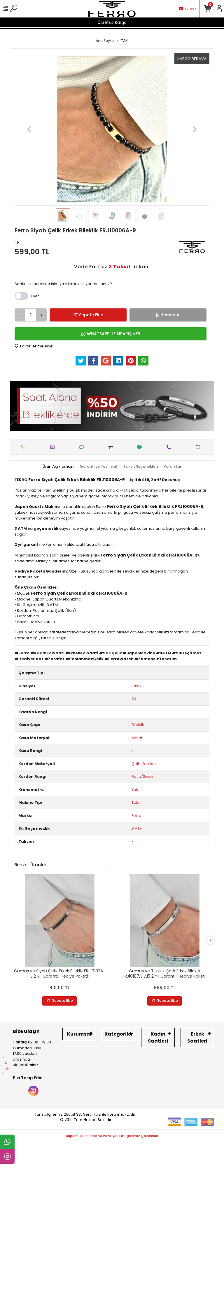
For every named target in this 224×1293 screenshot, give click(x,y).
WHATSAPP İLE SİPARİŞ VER (110, 334)
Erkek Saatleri (197, 1037)
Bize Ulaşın (26, 1031)
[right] (211, 940)
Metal (137, 738)
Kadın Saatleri (158, 1037)
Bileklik (138, 724)
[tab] (58, 466)
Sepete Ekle (88, 315)
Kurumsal (79, 1034)
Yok (135, 789)
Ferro (136, 815)
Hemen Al (168, 315)
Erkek (137, 686)
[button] (29, 129)
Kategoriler (118, 1034)
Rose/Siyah (142, 776)
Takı (135, 802)
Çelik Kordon (144, 763)
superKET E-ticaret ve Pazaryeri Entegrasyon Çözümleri (112, 1136)
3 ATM (137, 828)
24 (134, 699)
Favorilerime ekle (34, 346)
